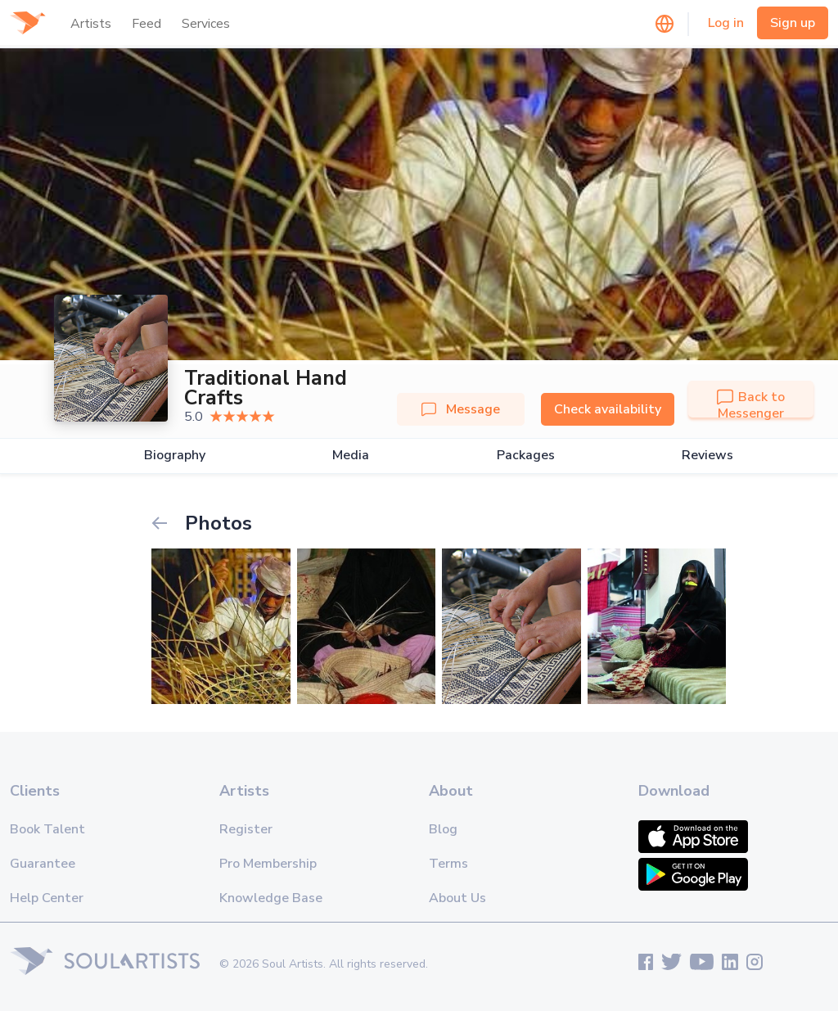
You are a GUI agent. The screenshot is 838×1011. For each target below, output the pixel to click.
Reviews (707, 455)
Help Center (46, 898)
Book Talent (47, 829)
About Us (457, 898)
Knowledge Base (270, 898)
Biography (174, 455)
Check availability (607, 409)
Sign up (792, 23)
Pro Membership (268, 863)
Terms (448, 863)
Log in (726, 23)
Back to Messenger (751, 405)
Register (246, 829)
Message (460, 409)
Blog (443, 829)
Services (206, 24)
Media (350, 455)
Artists (90, 24)
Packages (526, 455)
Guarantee (42, 863)
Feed (146, 24)
